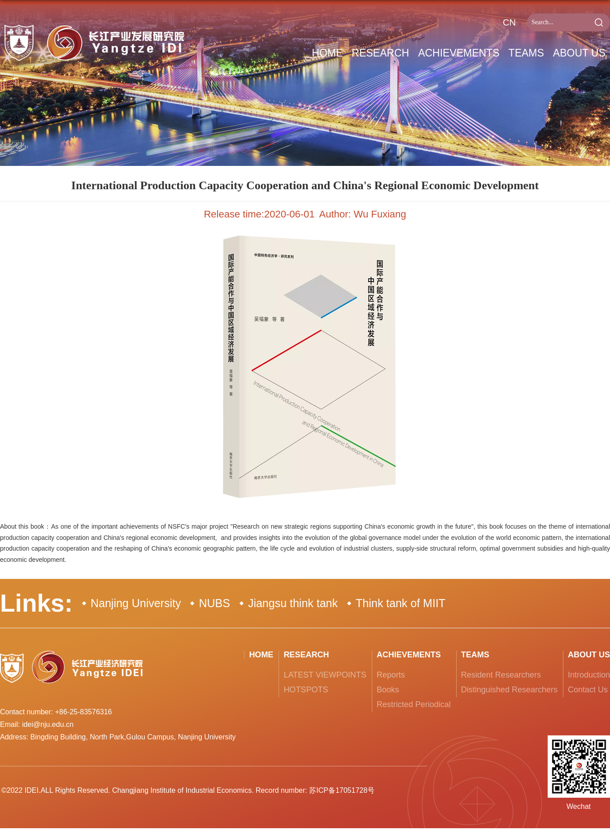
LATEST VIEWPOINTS (324, 674)
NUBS (214, 603)
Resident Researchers (501, 674)
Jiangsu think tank (293, 603)
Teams (526, 53)
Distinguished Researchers (509, 689)
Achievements (458, 53)
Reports (391, 674)
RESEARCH (380, 53)
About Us (579, 53)
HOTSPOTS (305, 689)
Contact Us (588, 689)
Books (388, 689)
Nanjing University (136, 603)
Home (327, 53)
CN (509, 22)
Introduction (589, 674)
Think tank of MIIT (400, 603)
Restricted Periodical (414, 704)
